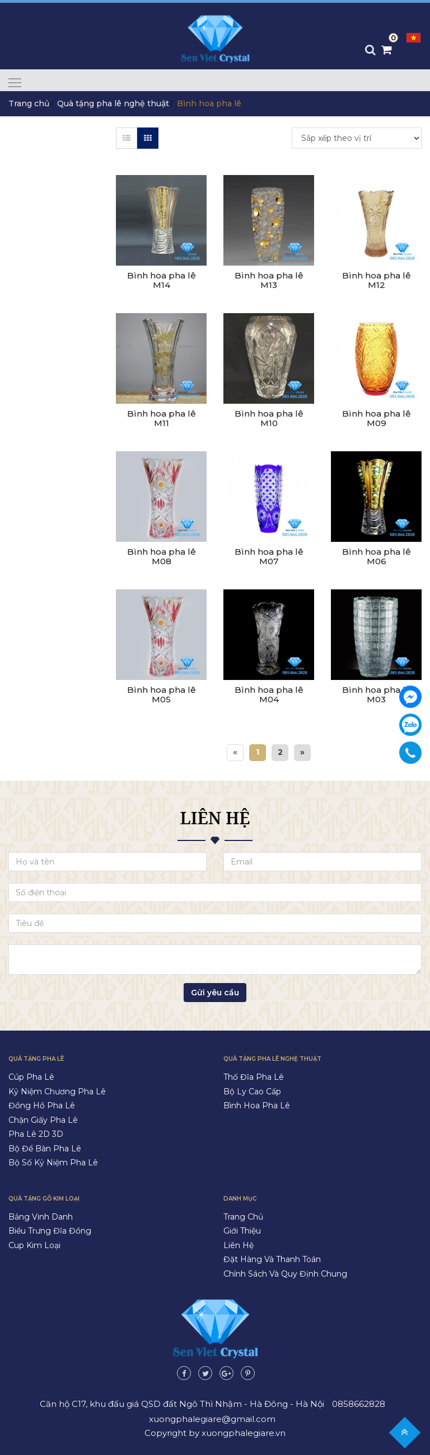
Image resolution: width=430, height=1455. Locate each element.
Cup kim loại (34, 1245)
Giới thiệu (242, 1231)
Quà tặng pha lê (36, 1058)
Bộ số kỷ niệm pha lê (53, 1163)
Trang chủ (28, 103)
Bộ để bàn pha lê (44, 1149)
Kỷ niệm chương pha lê (57, 1091)
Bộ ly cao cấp (252, 1091)
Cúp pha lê (31, 1077)
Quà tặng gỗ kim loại (44, 1198)
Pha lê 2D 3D (35, 1134)
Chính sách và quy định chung (285, 1274)
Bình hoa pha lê (256, 1105)
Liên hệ (238, 1245)
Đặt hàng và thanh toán (272, 1259)
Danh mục (239, 1198)
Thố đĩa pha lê (253, 1077)
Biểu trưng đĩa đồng (49, 1231)
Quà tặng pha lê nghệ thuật (113, 103)
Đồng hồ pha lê (41, 1105)
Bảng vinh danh (40, 1217)
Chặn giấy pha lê (43, 1120)
